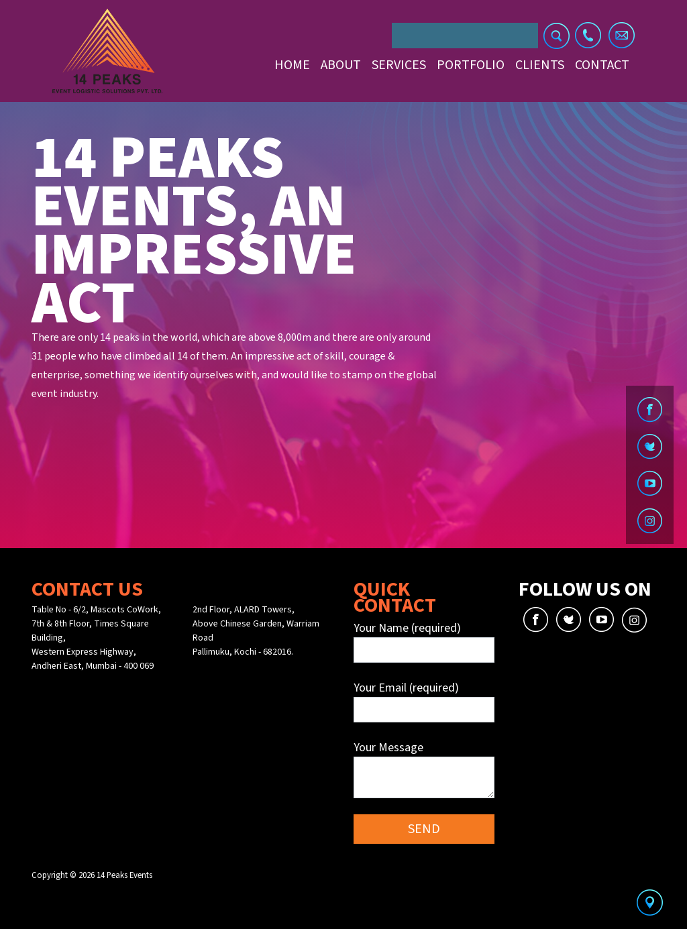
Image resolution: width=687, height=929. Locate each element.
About (341, 65)
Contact (602, 65)
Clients (539, 65)
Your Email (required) (424, 700)
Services (399, 65)
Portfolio (471, 65)
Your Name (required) (424, 641)
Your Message (424, 768)
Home (292, 65)
